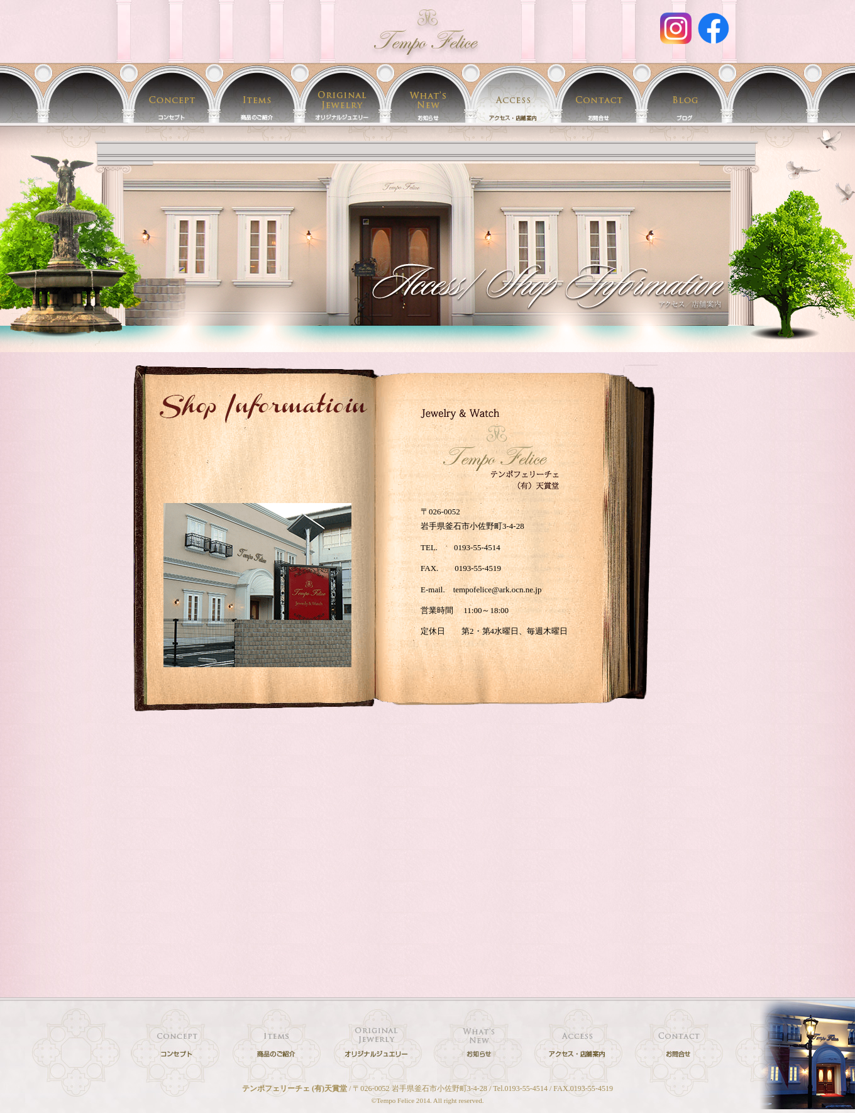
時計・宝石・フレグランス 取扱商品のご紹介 (256, 93)
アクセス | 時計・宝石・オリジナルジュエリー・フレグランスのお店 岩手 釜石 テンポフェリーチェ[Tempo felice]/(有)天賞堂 (427, 31)
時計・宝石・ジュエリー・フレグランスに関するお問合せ (679, 1046)
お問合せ (598, 93)
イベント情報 (427, 93)
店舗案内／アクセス (513, 93)
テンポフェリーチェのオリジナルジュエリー (342, 93)
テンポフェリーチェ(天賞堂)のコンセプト (171, 93)
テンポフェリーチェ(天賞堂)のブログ (684, 93)
